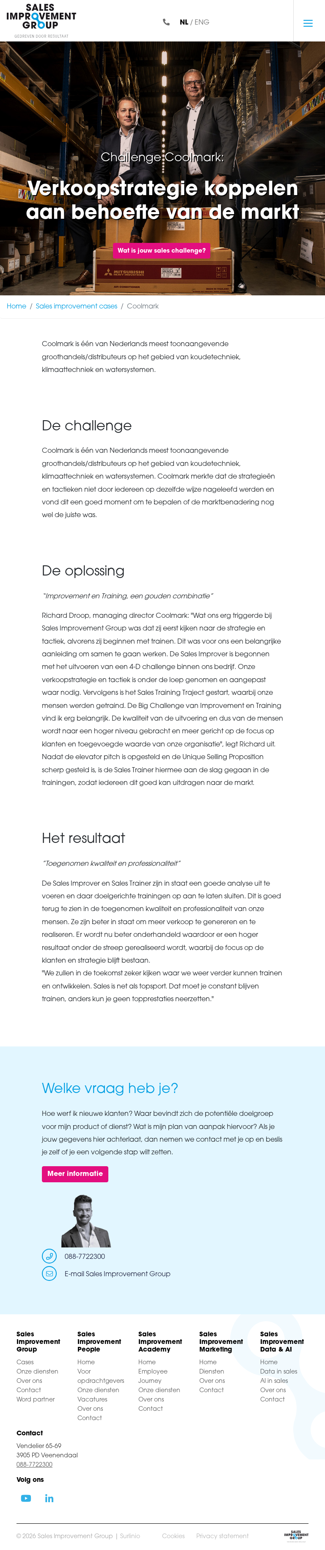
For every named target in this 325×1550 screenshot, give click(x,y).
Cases (25, 1363)
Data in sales (278, 1372)
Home (16, 306)
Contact (29, 1391)
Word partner (36, 1400)
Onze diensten (37, 1372)
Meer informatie (75, 1174)
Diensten (211, 1372)
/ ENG (194, 22)
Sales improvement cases (76, 306)
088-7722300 (85, 1257)
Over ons (29, 1381)
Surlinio (130, 1536)
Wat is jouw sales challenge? (162, 251)
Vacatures (92, 1400)
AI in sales (274, 1381)
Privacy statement (222, 1536)
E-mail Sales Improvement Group (118, 1274)
